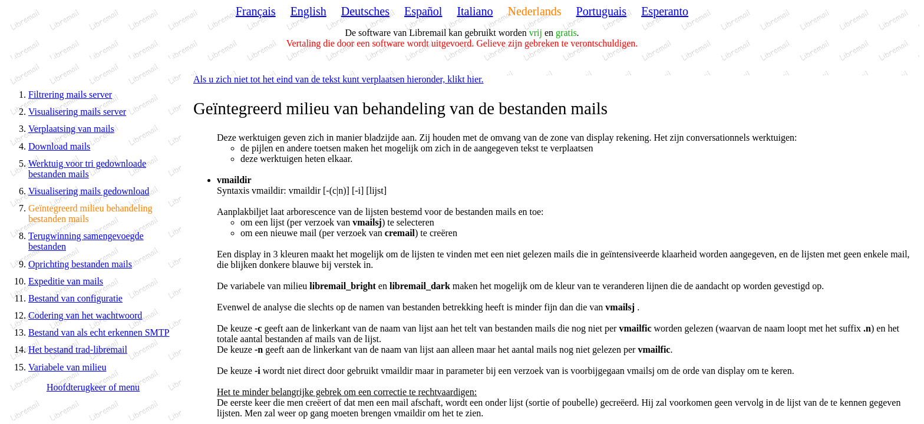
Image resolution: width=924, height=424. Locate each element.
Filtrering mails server (70, 95)
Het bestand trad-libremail (77, 349)
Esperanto (664, 11)
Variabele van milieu (67, 367)
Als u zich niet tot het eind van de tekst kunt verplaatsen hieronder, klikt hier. (338, 79)
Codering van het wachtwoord (85, 315)
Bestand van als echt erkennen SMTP (99, 332)
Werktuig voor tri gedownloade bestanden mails (87, 168)
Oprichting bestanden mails (80, 264)
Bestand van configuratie (75, 298)
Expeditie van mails (65, 281)
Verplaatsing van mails (71, 129)
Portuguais (601, 11)
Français (256, 11)
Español (423, 11)
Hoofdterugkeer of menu (93, 387)
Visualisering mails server (77, 112)
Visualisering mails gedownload (88, 191)
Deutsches (365, 11)
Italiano (475, 11)
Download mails (59, 146)
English (308, 11)
